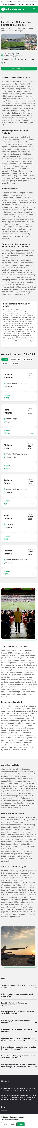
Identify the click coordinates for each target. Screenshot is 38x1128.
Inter (32, 786)
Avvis (13, 1124)
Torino (23, 798)
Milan (25, 786)
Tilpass (5, 1124)
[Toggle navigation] (34, 9)
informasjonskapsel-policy (10, 1119)
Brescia (24, 769)
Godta (21, 1124)
